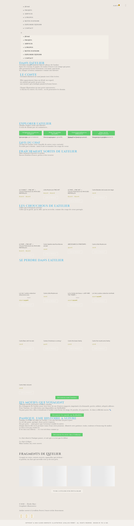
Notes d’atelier (32, 21)
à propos (29, 17)
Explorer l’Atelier (33, 25)
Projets (28, 10)
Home (27, 7)
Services (29, 14)
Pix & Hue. (105, 523)
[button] (65, 33)
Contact (29, 28)
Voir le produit (26, 201)
